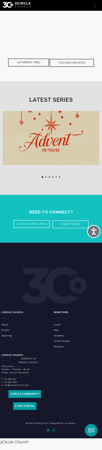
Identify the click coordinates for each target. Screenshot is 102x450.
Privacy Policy (28, 362)
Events (5, 330)
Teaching (6, 335)
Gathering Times (28, 62)
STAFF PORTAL (25, 406)
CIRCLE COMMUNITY (25, 393)
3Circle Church (14, 441)
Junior (57, 324)
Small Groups (62, 341)
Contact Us (28, 358)
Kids (56, 330)
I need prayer (70, 224)
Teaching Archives (71, 62)
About (4, 324)
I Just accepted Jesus (31, 223)
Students (59, 335)
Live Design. (70, 423)
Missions (59, 346)
